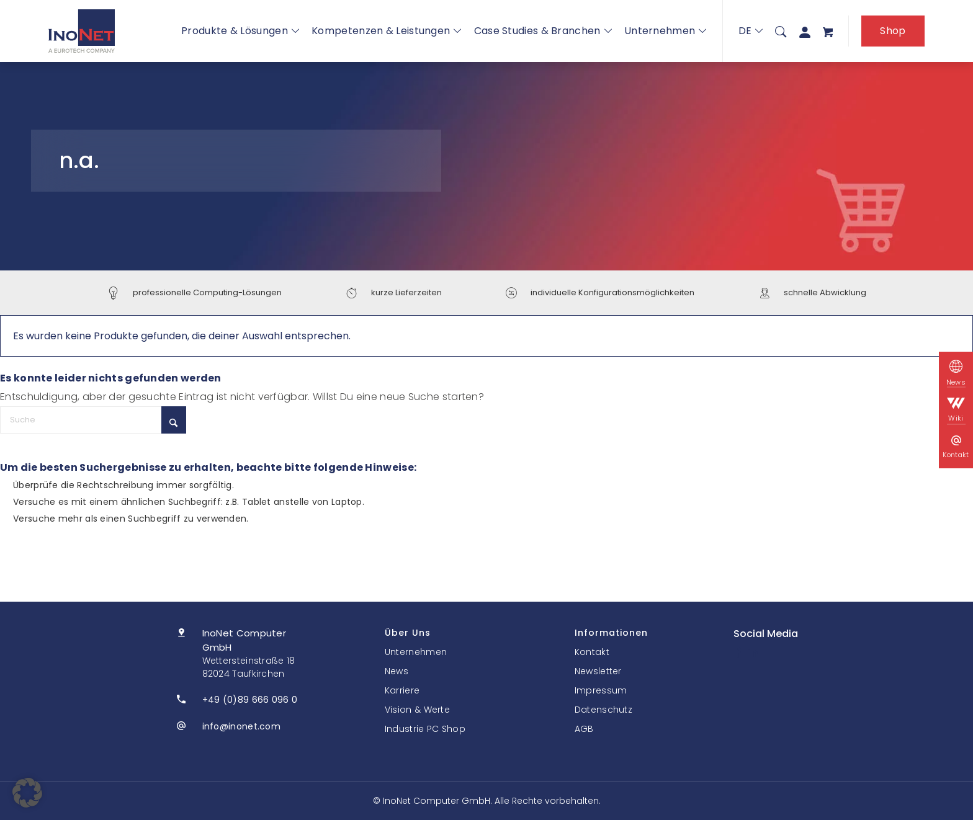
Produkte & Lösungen (240, 31)
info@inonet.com (241, 726)
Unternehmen (665, 31)
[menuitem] (780, 31)
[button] (27, 792)
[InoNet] (81, 31)
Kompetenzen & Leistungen (387, 31)
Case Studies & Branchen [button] (543, 31)
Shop (892, 31)
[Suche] (780, 31)
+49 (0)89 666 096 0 (250, 699)
